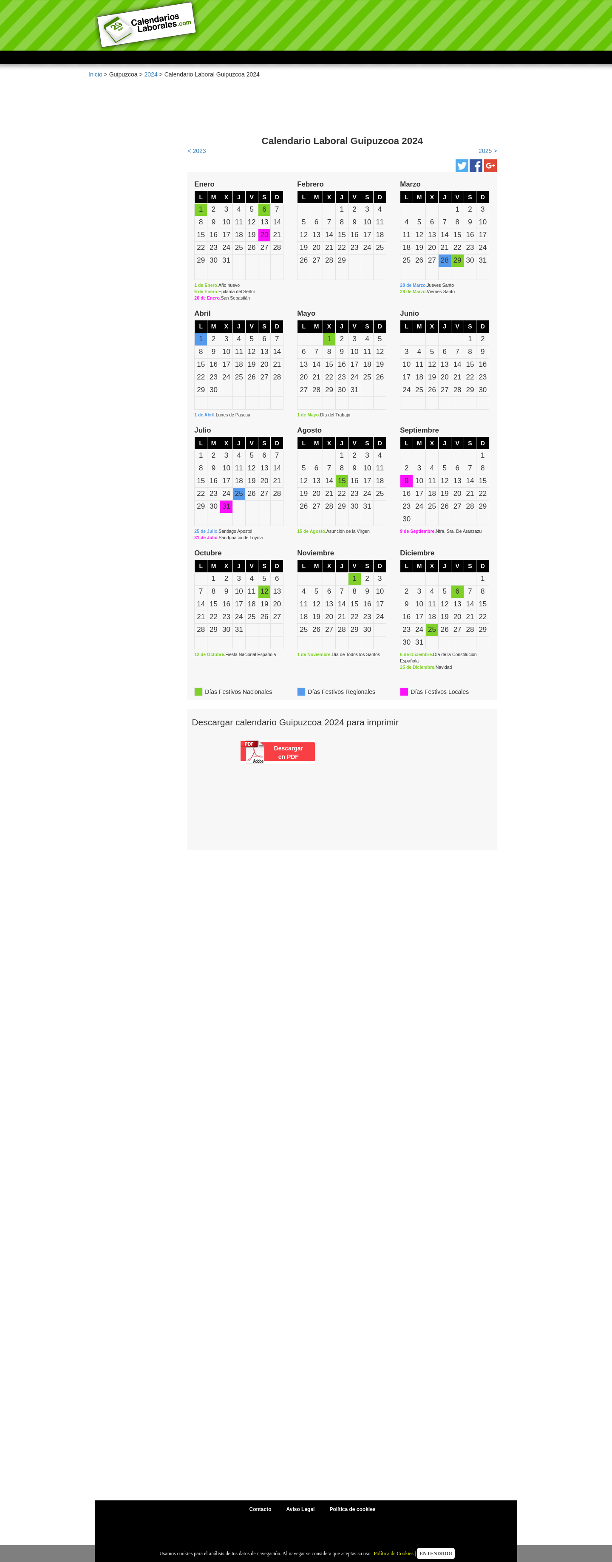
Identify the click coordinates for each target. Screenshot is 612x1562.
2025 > (488, 150)
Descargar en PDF (288, 752)
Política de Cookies (394, 1553)
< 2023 (196, 150)
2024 (151, 74)
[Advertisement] (342, 102)
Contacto (260, 1509)
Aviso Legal (300, 1509)
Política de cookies (352, 1509)
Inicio (95, 74)
